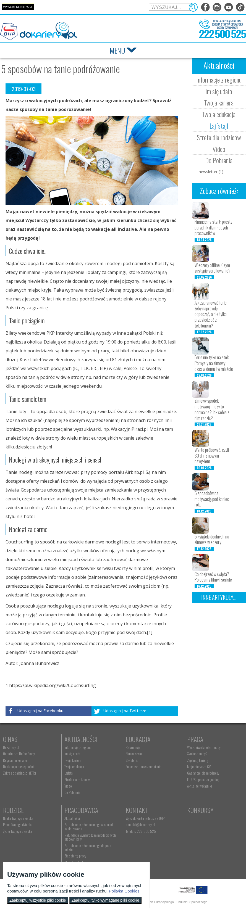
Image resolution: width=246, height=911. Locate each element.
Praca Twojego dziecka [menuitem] (17, 824)
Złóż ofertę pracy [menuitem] (74, 856)
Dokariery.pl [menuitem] (11, 747)
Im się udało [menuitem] (71, 753)
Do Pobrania (218, 160)
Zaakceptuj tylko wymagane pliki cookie (105, 900)
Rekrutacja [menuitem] (131, 747)
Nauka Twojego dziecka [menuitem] (18, 818)
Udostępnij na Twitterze (124, 710)
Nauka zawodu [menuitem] (133, 753)
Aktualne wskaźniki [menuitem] (196, 786)
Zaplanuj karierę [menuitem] (194, 760)
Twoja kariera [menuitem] (71, 760)
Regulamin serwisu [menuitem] (15, 760)
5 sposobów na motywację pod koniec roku (212, 499)
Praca (192, 739)
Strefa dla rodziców (219, 137)
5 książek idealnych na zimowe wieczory (212, 539)
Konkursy (197, 810)
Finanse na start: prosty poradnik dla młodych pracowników (213, 227)
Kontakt (135, 810)
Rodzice (13, 810)
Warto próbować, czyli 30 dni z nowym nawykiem (212, 456)
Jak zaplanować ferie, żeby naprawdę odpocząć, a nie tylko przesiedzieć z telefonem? (211, 314)
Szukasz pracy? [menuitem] (194, 753)
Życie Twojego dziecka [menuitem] (17, 831)
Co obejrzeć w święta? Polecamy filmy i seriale (213, 577)
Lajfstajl (219, 126)
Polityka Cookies (124, 891)
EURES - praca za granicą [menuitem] (200, 779)
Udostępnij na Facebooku (40, 710)
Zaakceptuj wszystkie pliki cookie (37, 900)
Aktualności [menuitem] (71, 818)
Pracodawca (80, 810)
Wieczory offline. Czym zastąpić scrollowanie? (213, 268)
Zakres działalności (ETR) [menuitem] (19, 773)
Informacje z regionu (219, 80)
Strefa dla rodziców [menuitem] (75, 779)
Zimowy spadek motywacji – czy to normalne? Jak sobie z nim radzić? (212, 409)
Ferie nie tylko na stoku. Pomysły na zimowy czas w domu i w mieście (214, 363)
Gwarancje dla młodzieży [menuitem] (200, 773)
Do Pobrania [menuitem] (71, 792)
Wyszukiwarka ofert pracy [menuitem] (200, 747)
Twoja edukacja (218, 114)
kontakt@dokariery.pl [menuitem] (138, 824)
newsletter (211, 171)
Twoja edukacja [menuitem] (73, 766)
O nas (10, 739)
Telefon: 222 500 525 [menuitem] (139, 831)
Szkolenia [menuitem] (130, 760)
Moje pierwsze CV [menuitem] (195, 766)
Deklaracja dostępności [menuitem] (18, 766)
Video (219, 149)
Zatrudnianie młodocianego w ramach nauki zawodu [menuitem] (87, 826)
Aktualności (79, 739)
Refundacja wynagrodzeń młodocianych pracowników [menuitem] (89, 837)
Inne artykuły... (218, 597)
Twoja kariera (219, 102)
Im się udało (218, 91)
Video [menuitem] (67, 786)
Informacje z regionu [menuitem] (76, 747)
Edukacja (136, 739)
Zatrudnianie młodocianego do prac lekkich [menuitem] (86, 847)
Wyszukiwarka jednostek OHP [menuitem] (143, 818)
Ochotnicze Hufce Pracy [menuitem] (19, 753)
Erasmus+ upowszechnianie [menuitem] (141, 766)
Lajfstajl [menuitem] (68, 773)
